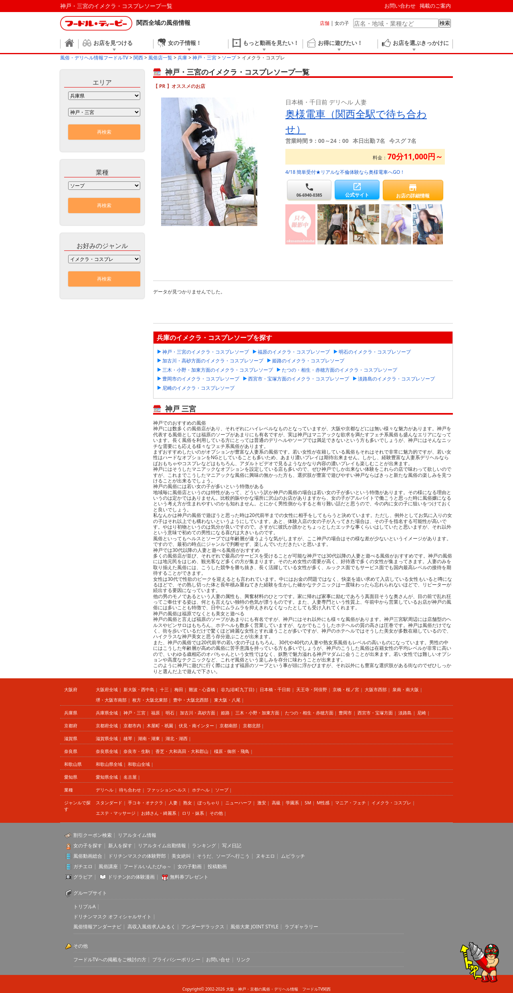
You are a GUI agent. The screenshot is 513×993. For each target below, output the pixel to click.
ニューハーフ (238, 803)
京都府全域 (107, 725)
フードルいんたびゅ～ (147, 866)
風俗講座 (108, 866)
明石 (170, 713)
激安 (261, 803)
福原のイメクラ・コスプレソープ (294, 351)
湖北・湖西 (177, 738)
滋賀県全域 (107, 738)
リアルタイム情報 (137, 835)
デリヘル (104, 790)
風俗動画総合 (87, 856)
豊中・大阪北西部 (190, 700)
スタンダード (109, 803)
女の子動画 (190, 866)
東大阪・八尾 (227, 700)
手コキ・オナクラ (145, 803)
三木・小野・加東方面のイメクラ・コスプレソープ (217, 369)
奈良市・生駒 (136, 751)
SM (308, 803)
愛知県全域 (107, 777)
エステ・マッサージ (115, 813)
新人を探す (120, 845)
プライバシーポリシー (176, 959)
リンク (243, 959)
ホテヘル (201, 790)
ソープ (221, 790)
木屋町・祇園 (160, 725)
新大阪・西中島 (138, 689)
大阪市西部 (376, 689)
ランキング (204, 845)
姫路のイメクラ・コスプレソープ (308, 360)
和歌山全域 (139, 764)
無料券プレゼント (189, 876)
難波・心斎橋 (202, 689)
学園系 (292, 803)
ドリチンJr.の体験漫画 (131, 876)
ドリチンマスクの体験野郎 (137, 856)
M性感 (323, 803)
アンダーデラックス (202, 926)
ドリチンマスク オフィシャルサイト (112, 916)
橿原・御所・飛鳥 (231, 751)
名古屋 (130, 777)
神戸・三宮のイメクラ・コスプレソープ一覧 (116, 6)
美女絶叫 (181, 856)
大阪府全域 (107, 689)
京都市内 (132, 725)
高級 (276, 803)
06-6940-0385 (309, 190)
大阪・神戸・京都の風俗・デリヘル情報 (262, 989)
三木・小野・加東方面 (257, 713)
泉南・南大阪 (405, 689)
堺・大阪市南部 (111, 700)
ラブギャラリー (301, 926)
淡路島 (405, 713)
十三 (164, 689)
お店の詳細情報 (413, 191)
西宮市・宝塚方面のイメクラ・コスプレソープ (298, 378)
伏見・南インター (196, 725)
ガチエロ (83, 866)
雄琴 (127, 738)
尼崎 (421, 713)
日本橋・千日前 (275, 689)
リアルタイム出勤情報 (162, 845)
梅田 (178, 689)
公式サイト (357, 190)
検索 (445, 23)
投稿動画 (217, 866)
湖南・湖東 (149, 738)
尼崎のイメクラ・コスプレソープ (198, 388)
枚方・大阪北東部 (150, 700)
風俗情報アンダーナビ (97, 926)
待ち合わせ (130, 790)
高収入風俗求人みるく (151, 926)
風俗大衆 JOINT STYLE (254, 926)
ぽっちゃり (209, 803)
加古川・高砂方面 (197, 713)
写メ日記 (231, 845)
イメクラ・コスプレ (391, 803)
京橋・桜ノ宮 (346, 689)
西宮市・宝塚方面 (375, 713)
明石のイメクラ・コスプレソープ (375, 351)
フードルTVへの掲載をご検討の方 (109, 959)
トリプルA (84, 906)
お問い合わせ (400, 5)
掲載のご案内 (435, 5)
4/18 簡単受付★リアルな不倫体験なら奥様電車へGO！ (345, 172)
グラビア (83, 876)
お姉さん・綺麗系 (158, 813)
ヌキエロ (265, 856)
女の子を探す (87, 845)
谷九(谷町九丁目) (237, 689)
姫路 (225, 713)
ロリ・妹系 (193, 813)
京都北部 (252, 725)
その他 (216, 813)
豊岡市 (345, 713)
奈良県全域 (107, 751)
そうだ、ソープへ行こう (223, 856)
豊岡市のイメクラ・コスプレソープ (200, 378)
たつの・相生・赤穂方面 (309, 713)
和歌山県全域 (109, 764)
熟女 (187, 803)
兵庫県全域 (107, 713)
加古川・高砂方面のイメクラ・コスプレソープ (212, 360)
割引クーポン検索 (92, 835)
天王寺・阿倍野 (311, 689)
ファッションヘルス (166, 790)
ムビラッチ (293, 856)
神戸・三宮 (134, 713)
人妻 (173, 803)
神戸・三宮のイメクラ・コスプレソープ (205, 351)
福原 (155, 713)
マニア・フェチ (350, 803)
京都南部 (228, 725)
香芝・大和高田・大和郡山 (182, 751)
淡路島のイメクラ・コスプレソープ (396, 378)
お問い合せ (218, 959)
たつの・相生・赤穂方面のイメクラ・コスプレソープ (339, 369)
